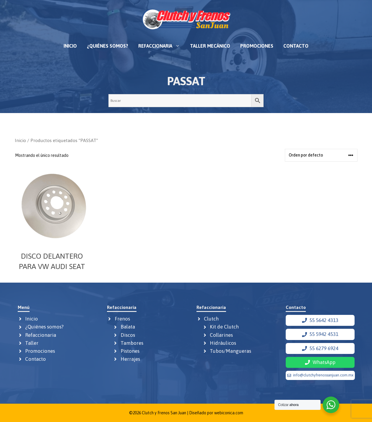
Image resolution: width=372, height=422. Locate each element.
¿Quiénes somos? (107, 46)
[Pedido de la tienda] (321, 155)
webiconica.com (228, 412)
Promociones (256, 46)
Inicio (70, 46)
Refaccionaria (161, 46)
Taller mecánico (210, 46)
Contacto (295, 46)
